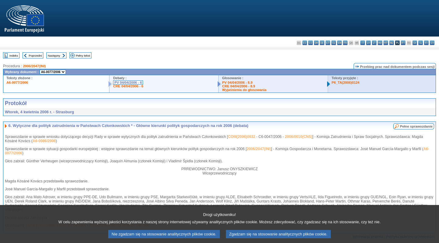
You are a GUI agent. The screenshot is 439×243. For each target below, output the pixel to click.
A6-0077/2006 (17, 82)
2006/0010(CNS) (298, 137)
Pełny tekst (83, 55)
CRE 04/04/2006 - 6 (128, 86)
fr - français (345, 42)
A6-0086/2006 (44, 141)
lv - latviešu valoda (368, 42)
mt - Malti (386, 42)
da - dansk (316, 42)
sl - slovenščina (420, 42)
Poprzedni (35, 55)
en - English (339, 42)
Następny (54, 55)
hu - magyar (380, 42)
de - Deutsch (322, 42)
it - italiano (362, 42)
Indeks (13, 55)
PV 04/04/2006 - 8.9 (237, 82)
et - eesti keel (328, 42)
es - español (304, 42)
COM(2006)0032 (241, 137)
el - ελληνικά (333, 42)
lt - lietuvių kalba (374, 42)
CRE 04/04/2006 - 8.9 (238, 86)
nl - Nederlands (391, 42)
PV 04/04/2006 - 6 (128, 82)
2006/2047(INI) (34, 66)
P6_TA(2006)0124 (345, 82)
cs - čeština (310, 42)
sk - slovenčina (414, 42)
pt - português (403, 42)
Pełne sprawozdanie (416, 126)
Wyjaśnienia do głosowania (244, 90)
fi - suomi (426, 42)
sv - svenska (432, 42)
